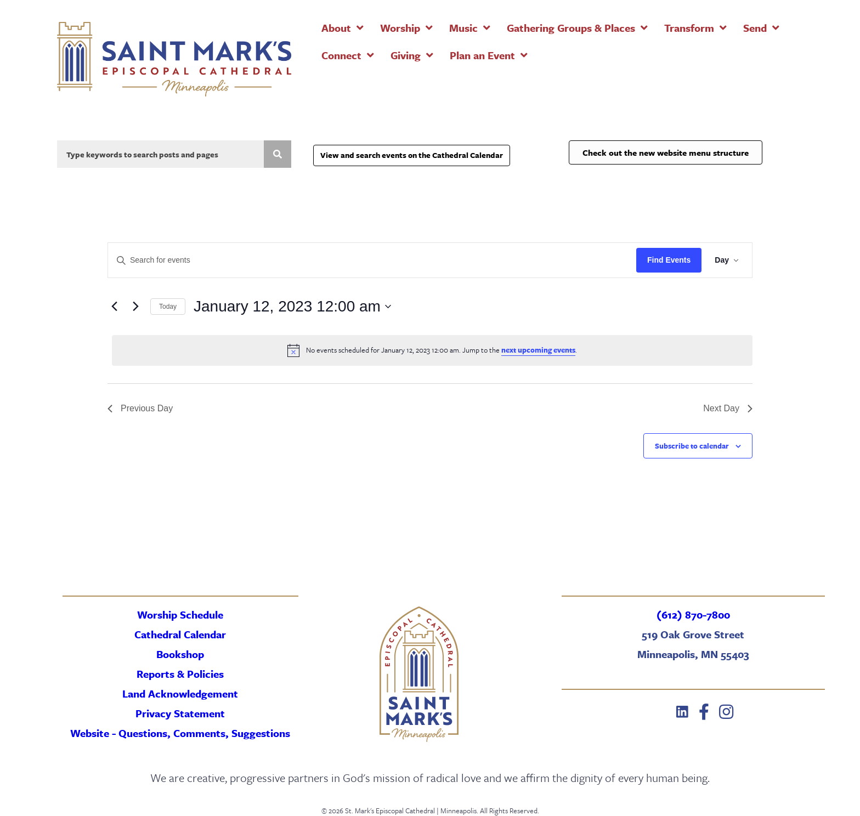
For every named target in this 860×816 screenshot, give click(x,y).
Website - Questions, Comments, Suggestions (180, 733)
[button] (682, 712)
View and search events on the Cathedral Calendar (411, 155)
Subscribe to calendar (692, 445)
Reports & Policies (180, 673)
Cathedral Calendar (180, 634)
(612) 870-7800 (693, 614)
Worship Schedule (180, 614)
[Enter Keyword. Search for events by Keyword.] (372, 260)
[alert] (432, 350)
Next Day (727, 408)
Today (168, 306)
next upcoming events (538, 349)
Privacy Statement (180, 713)
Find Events (669, 260)
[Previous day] (114, 306)
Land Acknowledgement (180, 693)
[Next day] (135, 306)
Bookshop (180, 654)
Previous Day (140, 408)
